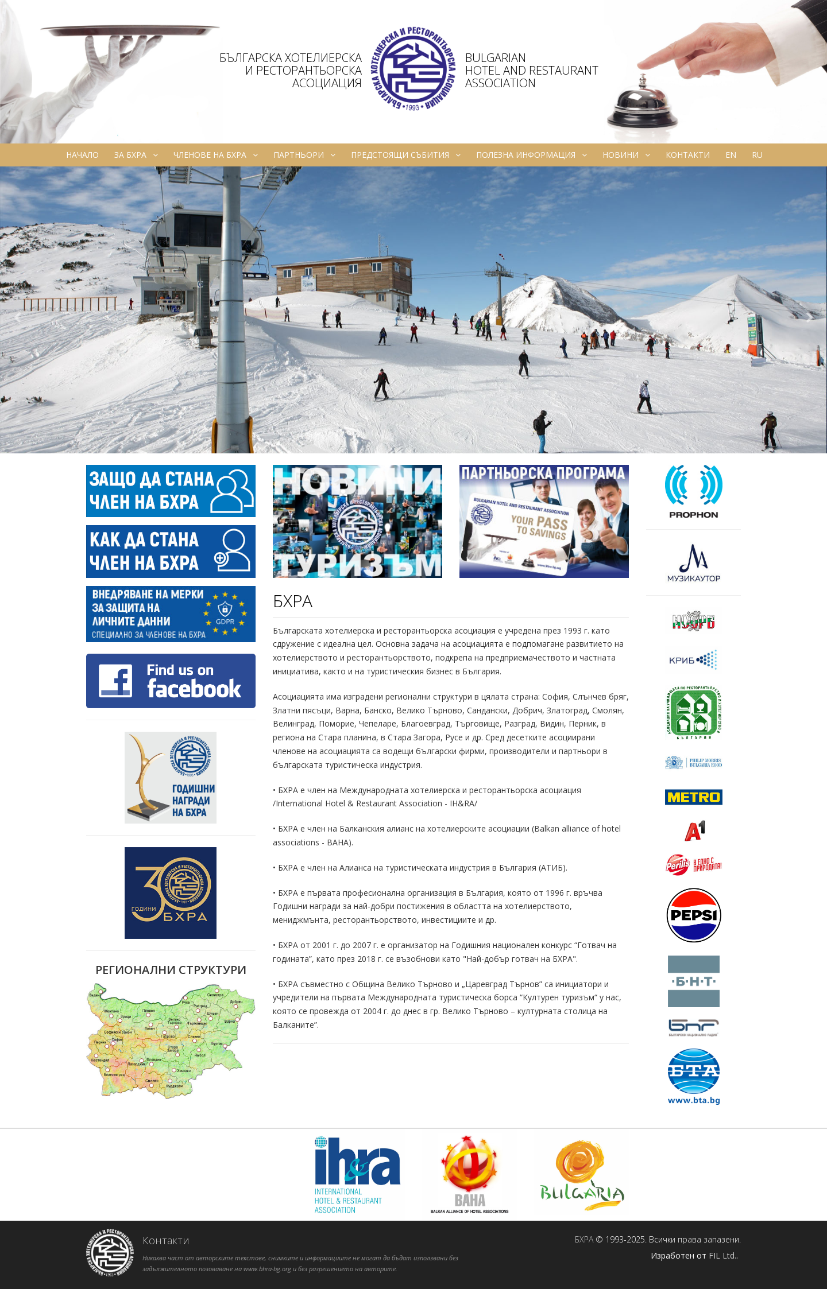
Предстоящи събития (406, 154)
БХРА (584, 1239)
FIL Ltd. (722, 1255)
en (730, 154)
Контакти (688, 154)
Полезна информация (531, 154)
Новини (626, 154)
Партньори (304, 154)
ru (757, 154)
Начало (82, 154)
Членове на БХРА (215, 154)
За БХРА (136, 154)
